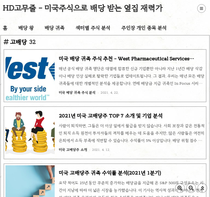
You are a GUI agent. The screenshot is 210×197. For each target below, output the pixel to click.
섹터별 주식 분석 (92, 28)
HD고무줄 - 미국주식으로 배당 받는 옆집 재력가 (83, 8)
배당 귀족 (55, 28)
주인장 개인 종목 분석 (144, 28)
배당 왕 (26, 28)
